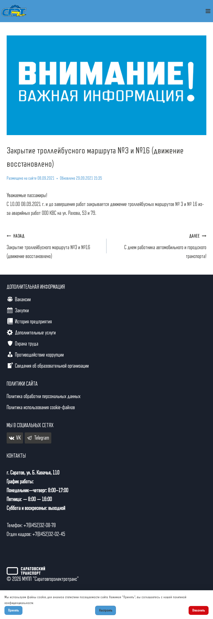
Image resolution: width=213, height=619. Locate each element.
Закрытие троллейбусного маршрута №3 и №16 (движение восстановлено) (54, 245)
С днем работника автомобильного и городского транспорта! (159, 245)
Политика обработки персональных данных (43, 396)
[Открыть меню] (208, 11)
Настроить (105, 610)
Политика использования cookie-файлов (41, 407)
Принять (13, 610)
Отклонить (198, 610)
